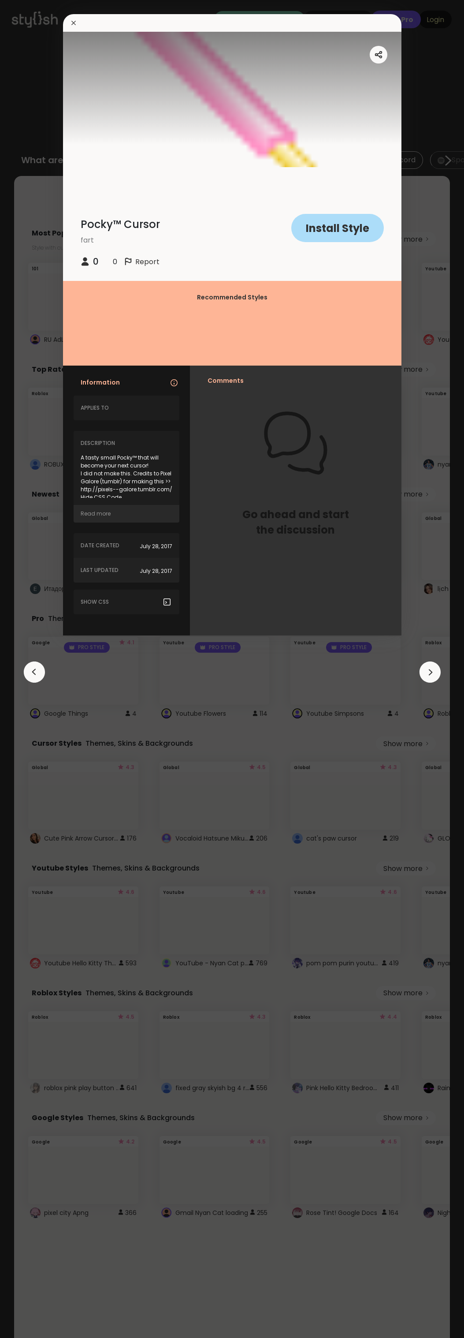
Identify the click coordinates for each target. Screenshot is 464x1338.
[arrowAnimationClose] (34, 672)
